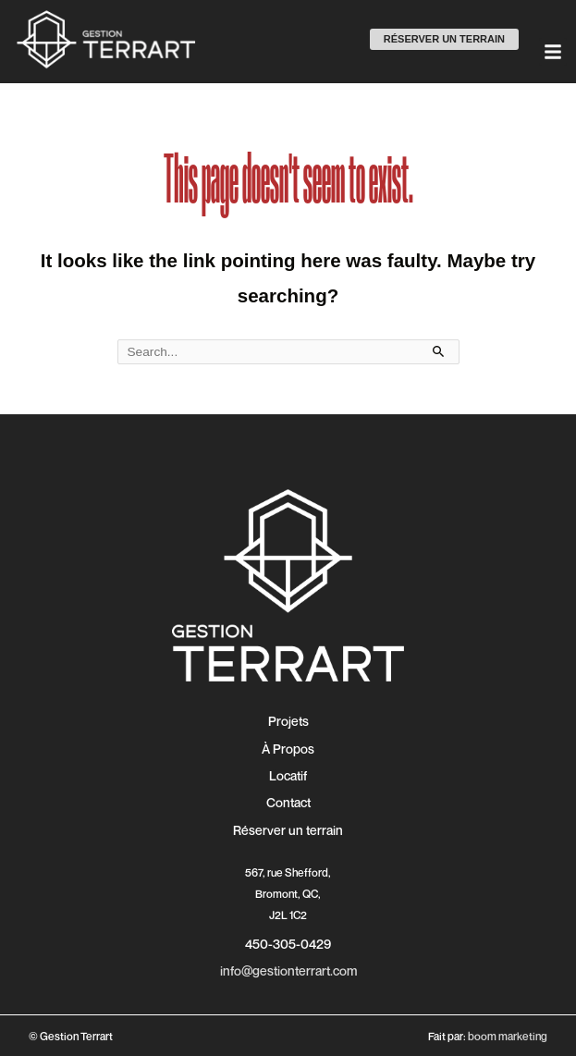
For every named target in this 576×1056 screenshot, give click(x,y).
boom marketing (507, 1036)
